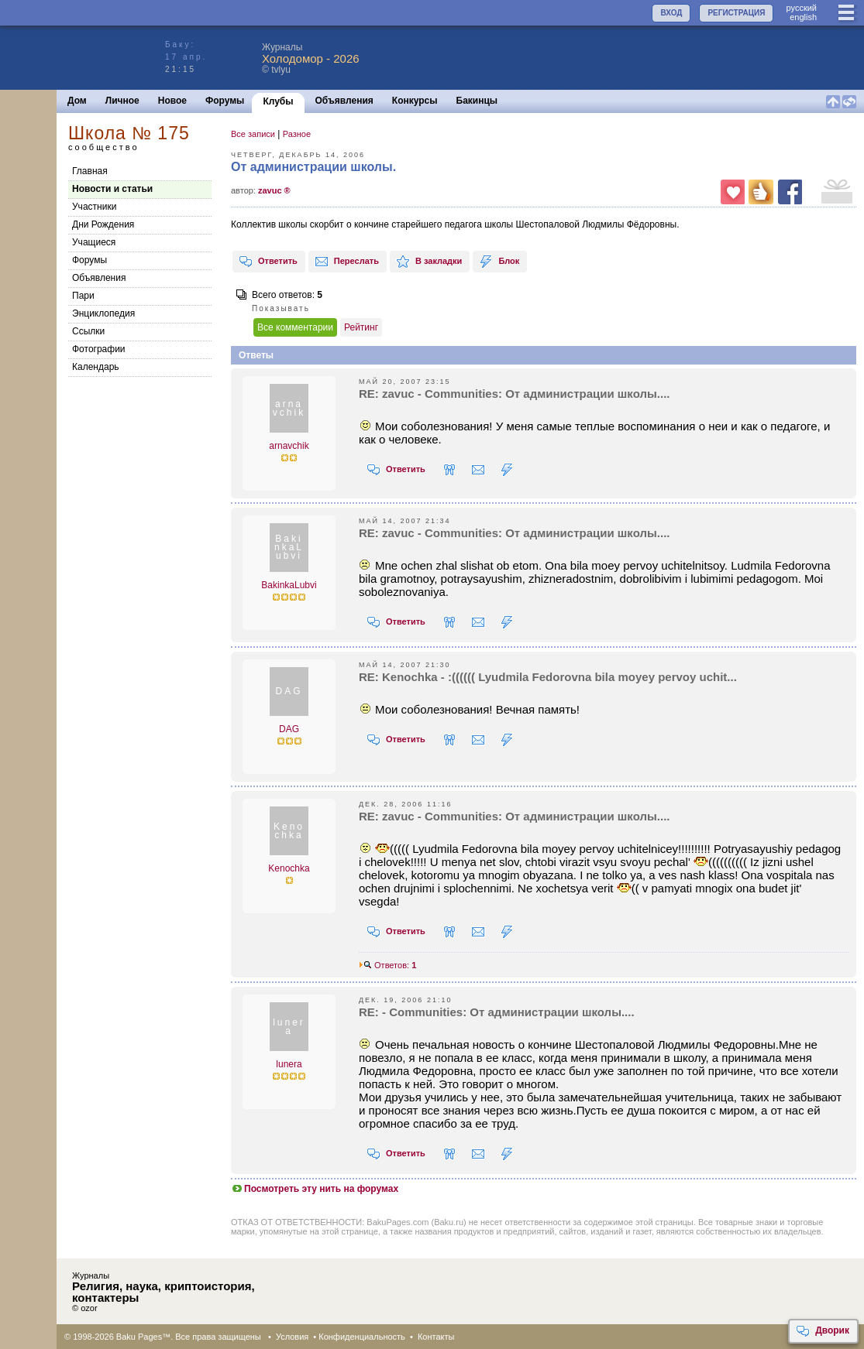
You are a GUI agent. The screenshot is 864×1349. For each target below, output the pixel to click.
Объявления (344, 100)
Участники (94, 206)
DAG (289, 729)
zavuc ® (274, 190)
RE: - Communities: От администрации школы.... (497, 1012)
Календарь (95, 366)
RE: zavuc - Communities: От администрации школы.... (514, 393)
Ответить (268, 262)
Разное (297, 134)
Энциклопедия (103, 313)
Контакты (436, 1336)
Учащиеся (93, 242)
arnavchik (288, 445)
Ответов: (387, 965)
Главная (90, 171)
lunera (288, 1064)
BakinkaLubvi (288, 585)
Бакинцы (477, 100)
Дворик (822, 1331)
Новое (172, 100)
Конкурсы (415, 100)
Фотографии (99, 349)
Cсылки (88, 331)
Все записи (253, 134)
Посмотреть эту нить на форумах (314, 1188)
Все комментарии (295, 327)
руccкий (801, 7)
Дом (77, 100)
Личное (122, 100)
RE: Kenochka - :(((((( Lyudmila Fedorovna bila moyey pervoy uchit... (548, 676)
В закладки (429, 262)
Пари (83, 295)
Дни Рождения (103, 224)
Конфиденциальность (361, 1336)
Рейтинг (361, 327)
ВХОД (671, 13)
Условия (292, 1336)
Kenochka (288, 868)
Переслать (347, 262)
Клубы (278, 101)
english (803, 17)
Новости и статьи (112, 188)
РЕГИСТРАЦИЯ (736, 13)
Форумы (224, 100)
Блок (499, 262)
